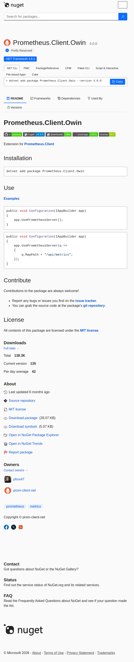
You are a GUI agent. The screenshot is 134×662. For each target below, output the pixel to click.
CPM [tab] (68, 68)
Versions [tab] (14, 107)
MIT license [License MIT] (17, 409)
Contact (11, 564)
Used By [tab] (95, 98)
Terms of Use (54, 653)
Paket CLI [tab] (83, 68)
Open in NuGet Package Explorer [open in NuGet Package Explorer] (34, 435)
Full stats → (11, 348)
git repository (94, 305)
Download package (23, 418)
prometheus (15, 506)
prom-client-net (24, 490)
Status (10, 580)
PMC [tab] (27, 68)
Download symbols (23, 426)
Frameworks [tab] (40, 98)
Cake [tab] (35, 74)
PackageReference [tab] (47, 68)
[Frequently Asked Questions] (8, 595)
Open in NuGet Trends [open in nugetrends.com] (26, 443)
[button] (117, 82)
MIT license (89, 330)
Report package (21, 452)
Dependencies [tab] (69, 98)
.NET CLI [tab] (11, 68)
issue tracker (85, 301)
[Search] (122, 16)
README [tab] (15, 98)
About (36, 653)
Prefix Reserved (21, 50)
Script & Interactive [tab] (107, 68)
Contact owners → (16, 470)
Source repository (22, 400)
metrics (35, 506)
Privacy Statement (80, 653)
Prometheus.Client (39, 144)
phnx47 (18, 479)
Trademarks (106, 653)
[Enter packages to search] (61, 16)
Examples (12, 198)
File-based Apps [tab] (16, 74)
